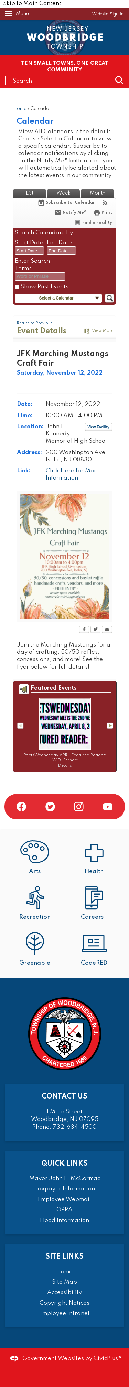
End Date (59, 243)
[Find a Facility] (93, 222)
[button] (119, 80)
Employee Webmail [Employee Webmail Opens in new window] (64, 1199)
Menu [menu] (22, 13)
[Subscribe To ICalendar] (66, 202)
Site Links (64, 1256)
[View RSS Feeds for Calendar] (105, 202)
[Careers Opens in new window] (94, 904)
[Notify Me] (70, 212)
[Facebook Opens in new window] (84, 630)
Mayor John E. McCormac (64, 1178)
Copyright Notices (64, 1303)
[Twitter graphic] (50, 806)
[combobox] (29, 250)
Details (65, 766)
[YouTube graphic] (107, 806)
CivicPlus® (108, 1359)
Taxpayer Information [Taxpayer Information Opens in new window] (64, 1189)
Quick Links (64, 1163)
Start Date (29, 243)
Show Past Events (44, 287)
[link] (108, 14)
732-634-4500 (75, 1127)
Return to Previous (35, 323)
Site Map (64, 1282)
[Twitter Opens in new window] (95, 630)
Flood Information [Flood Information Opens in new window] (64, 1220)
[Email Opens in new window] (107, 630)
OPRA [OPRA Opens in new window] (64, 1210)
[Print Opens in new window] (102, 212)
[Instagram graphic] (79, 806)
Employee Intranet (64, 1313)
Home (19, 109)
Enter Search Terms (32, 264)
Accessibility (64, 1292)
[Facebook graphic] (21, 806)
